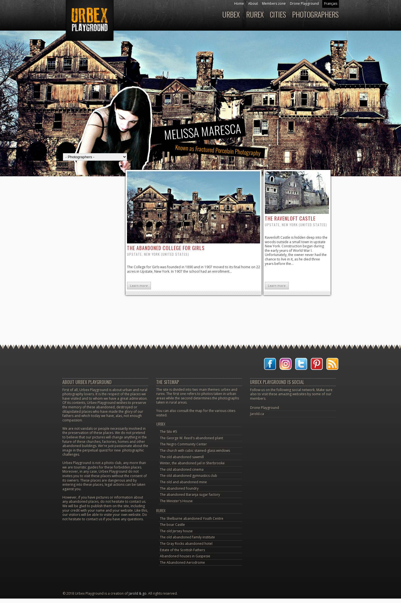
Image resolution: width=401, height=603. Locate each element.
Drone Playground (304, 3)
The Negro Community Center (183, 444)
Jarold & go (137, 593)
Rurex (255, 14)
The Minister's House (176, 501)
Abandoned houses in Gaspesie (185, 556)
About (253, 3)
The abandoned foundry (179, 488)
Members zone (274, 3)
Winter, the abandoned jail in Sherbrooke (192, 463)
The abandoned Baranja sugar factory (190, 494)
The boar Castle (172, 524)
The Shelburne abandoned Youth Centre (191, 518)
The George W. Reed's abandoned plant (191, 438)
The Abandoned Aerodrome (182, 562)
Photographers (315, 14)
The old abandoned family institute (187, 537)
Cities (278, 14)
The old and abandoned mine (183, 482)
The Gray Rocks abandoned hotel (186, 543)
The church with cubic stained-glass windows (195, 450)
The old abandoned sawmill (182, 457)
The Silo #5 (168, 431)
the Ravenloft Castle (290, 218)
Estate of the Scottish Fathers (182, 550)
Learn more (139, 286)
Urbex (231, 14)
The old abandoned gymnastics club (188, 475)
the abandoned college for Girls (166, 248)
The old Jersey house (176, 531)
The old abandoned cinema (182, 469)
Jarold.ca (257, 413)
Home (239, 3)
